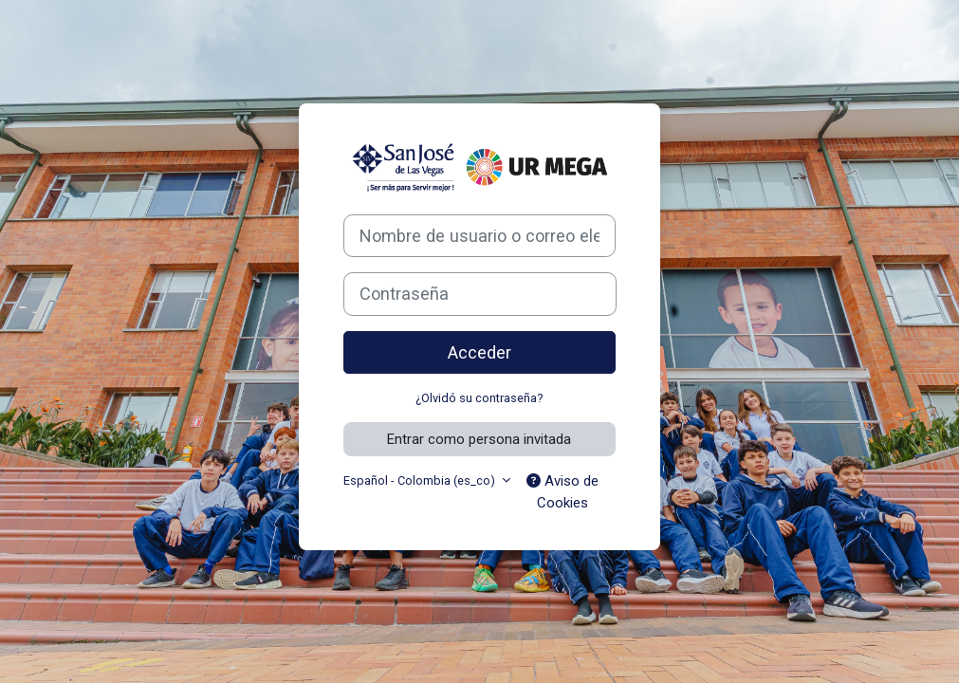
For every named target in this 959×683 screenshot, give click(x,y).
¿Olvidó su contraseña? (479, 398)
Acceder (479, 352)
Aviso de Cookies (562, 491)
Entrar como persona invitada (479, 439)
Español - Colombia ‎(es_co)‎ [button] (420, 480)
